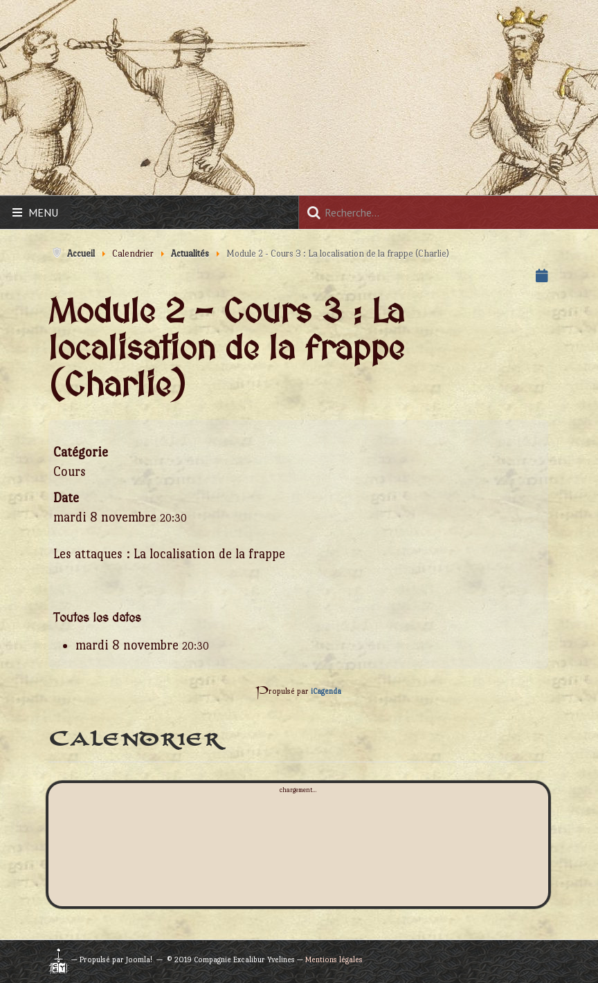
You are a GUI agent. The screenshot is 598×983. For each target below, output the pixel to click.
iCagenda (326, 691)
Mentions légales (334, 959)
